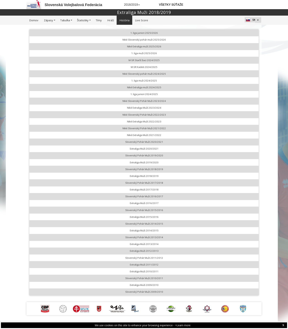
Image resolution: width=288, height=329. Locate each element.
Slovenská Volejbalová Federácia (73, 5)
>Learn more (182, 325)
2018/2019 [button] (132, 4)
